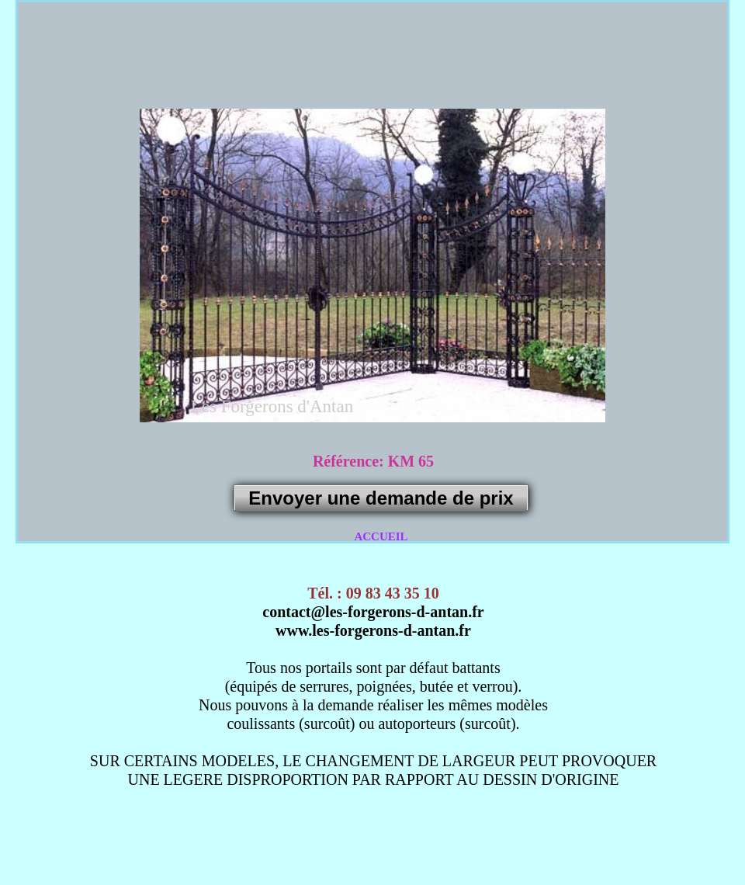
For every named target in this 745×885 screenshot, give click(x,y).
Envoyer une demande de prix (380, 498)
